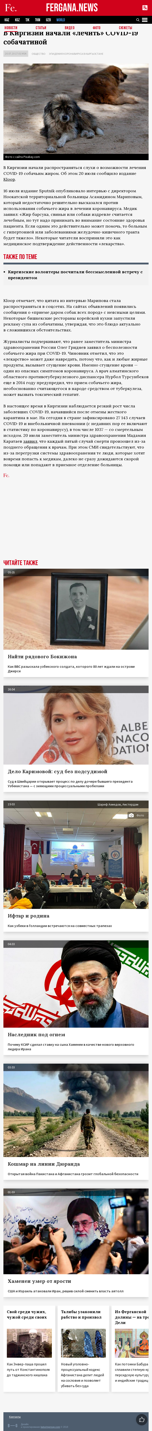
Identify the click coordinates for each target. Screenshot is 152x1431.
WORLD (60, 20)
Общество (39, 53)
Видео (70, 28)
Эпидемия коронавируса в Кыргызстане (76, 53)
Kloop (9, 179)
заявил (30, 441)
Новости (11, 28)
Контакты (15, 1416)
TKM (37, 20)
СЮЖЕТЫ (125, 28)
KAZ (7, 20)
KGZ (17, 20)
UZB (48, 20)
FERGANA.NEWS (72, 8)
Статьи (41, 28)
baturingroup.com (50, 1427)
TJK (27, 20)
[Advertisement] (76, 525)
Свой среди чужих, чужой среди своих (27, 1314)
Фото (97, 28)
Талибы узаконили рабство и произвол (81, 1314)
